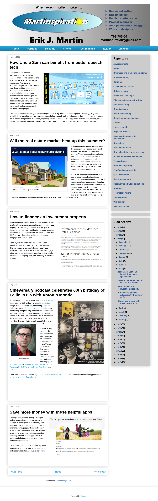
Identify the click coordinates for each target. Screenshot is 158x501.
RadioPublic (43, 367)
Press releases (120, 161)
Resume (50, 48)
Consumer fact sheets (123, 87)
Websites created (121, 206)
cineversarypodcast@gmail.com (23, 377)
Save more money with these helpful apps (51, 412)
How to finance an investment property (48, 216)
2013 (118, 358)
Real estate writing (122, 179)
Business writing (121, 77)
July (121, 261)
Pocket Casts (23, 367)
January (123, 320)
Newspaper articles (122, 148)
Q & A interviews (121, 175)
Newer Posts (16, 472)
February (123, 316)
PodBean (34, 367)
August (122, 257)
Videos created (120, 197)
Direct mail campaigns (123, 96)
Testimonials (87, 48)
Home (58, 472)
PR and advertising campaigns (127, 157)
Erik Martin (48, 300)
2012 (118, 362)
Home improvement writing (126, 118)
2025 (118, 231)
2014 (118, 355)
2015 (118, 351)
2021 (118, 328)
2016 (118, 347)
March (122, 312)
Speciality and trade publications (128, 184)
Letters (116, 123)
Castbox (42, 364)
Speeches (118, 188)
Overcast (13, 369)
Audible (35, 364)
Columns (117, 82)
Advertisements (120, 64)
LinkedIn (124, 48)
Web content (119, 202)
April (121, 308)
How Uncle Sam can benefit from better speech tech (127, 274)
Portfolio (32, 48)
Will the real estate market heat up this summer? (57, 140)
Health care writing (122, 114)
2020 (118, 332)
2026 (118, 227)
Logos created (120, 127)
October (123, 250)
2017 (118, 343)
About (15, 48)
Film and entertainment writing (127, 100)
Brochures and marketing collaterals (130, 73)
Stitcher (28, 364)
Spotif (20, 364)
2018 (118, 339)
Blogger (84, 496)
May (121, 269)
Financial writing (121, 105)
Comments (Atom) (63, 481)
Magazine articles (121, 132)
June (121, 265)
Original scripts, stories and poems (129, 152)
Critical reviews (120, 91)
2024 (118, 235)
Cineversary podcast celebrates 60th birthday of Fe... (130, 295)
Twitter (107, 48)
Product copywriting (122, 166)
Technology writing (122, 193)
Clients (67, 48)
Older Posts (100, 472)
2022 (118, 324)
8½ (31, 306)
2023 (118, 239)
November (124, 246)
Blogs (116, 68)
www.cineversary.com (55, 374)
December (124, 242)
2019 (118, 336)
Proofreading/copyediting (125, 170)
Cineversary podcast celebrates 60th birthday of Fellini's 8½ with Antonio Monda (57, 292)
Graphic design (120, 109)
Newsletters (118, 143)
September (124, 253)
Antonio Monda (40, 308)
